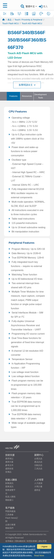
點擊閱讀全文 (27, 85)
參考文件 (9, 465)
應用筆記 (9, 458)
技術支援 (10, 455)
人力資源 (38, 483)
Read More (39, 555)
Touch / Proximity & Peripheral (28, 20)
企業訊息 (38, 458)
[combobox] (31, 6)
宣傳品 (8, 472)
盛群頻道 (9, 468)
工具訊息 (38, 468)
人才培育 (38, 480)
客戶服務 (10, 508)
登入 (45, 6)
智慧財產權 (32, 541)
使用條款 (9, 541)
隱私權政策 (20, 541)
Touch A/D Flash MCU (32, 23)
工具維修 (9, 514)
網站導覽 (43, 541)
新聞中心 (38, 455)
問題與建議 (10, 511)
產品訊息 (38, 462)
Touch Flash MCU (10, 23)
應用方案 (9, 462)
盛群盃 (37, 490)
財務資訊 (9, 483)
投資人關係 (11, 480)
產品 (9, 20)
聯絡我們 (9, 528)
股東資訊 (9, 486)
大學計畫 (38, 486)
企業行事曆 (10, 525)
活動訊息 (38, 465)
